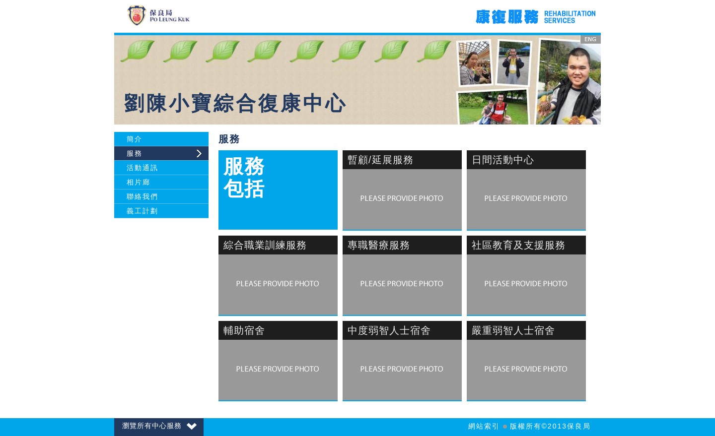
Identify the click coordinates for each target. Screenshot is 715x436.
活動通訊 (142, 168)
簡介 (135, 139)
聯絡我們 (142, 196)
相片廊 (138, 182)
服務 (135, 153)
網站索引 (484, 426)
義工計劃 (142, 211)
